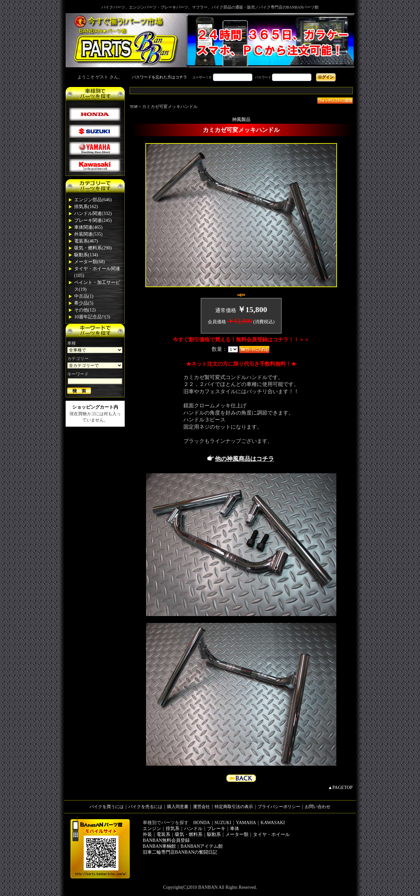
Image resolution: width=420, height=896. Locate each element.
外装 (147, 834)
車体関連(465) (88, 227)
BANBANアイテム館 (201, 846)
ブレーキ (216, 828)
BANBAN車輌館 (159, 846)
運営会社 (201, 806)
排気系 (172, 828)
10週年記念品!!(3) (92, 316)
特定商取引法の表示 (234, 806)
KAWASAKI (273, 822)
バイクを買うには (107, 806)
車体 (234, 828)
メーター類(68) (89, 261)
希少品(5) (83, 303)
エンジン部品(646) (93, 199)
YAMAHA (246, 822)
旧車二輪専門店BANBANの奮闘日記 (180, 852)
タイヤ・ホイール (271, 834)
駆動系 (214, 834)
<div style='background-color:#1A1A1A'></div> (210, 77)
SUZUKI (223, 822)
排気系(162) (86, 206)
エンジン (152, 828)
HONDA (201, 822)
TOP (134, 106)
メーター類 (236, 834)
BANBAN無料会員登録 (166, 840)
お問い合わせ (317, 806)
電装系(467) (86, 241)
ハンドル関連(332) (93, 213)
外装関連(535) (88, 234)
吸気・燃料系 (188, 834)
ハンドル (193, 828)
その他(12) (84, 310)
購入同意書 (177, 806)
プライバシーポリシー (279, 806)
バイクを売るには (145, 806)
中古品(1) (83, 296)
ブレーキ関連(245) (93, 220)
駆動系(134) (86, 254)
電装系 (163, 834)
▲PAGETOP (340, 787)
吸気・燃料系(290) (93, 247)
